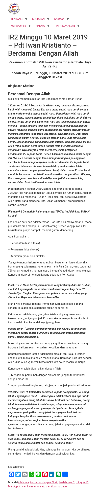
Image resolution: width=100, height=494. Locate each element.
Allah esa (23, 482)
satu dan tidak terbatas (53, 486)
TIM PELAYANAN (64, 25)
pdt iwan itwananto (27, 486)
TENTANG (17, 19)
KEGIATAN (38, 19)
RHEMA (40, 25)
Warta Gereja (18, 25)
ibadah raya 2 (67, 482)
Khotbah (59, 19)
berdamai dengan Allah (44, 482)
